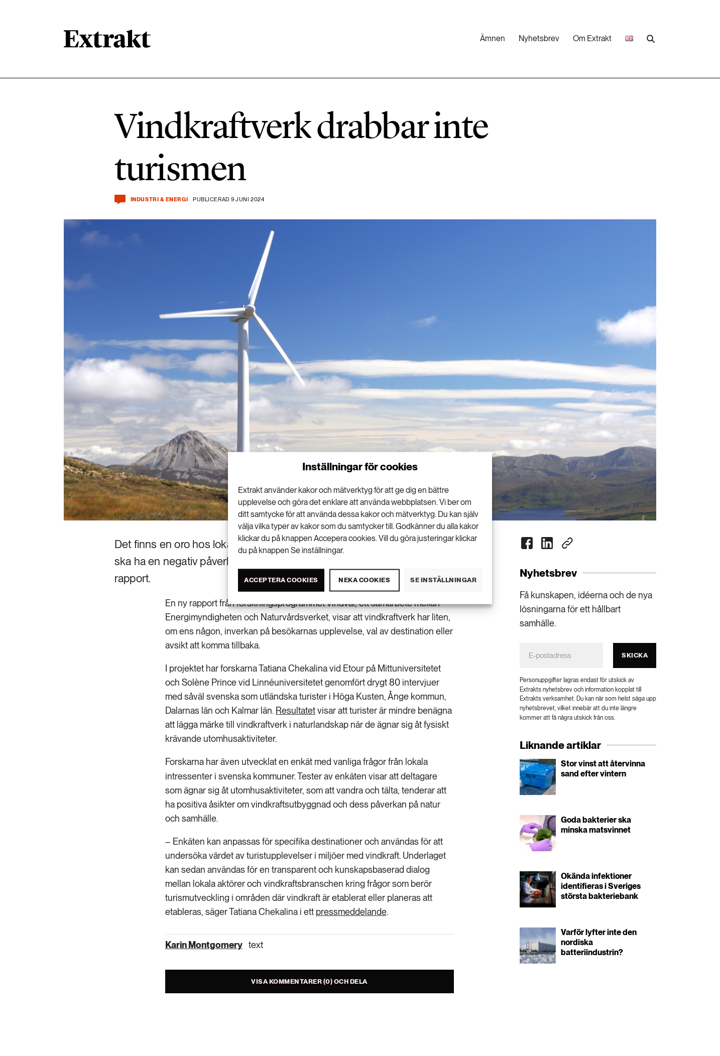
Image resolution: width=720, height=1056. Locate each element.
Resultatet (295, 710)
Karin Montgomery (204, 945)
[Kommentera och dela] (120, 199)
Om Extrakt (592, 38)
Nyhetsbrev (539, 38)
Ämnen (492, 38)
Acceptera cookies (281, 580)
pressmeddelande (351, 911)
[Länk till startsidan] (107, 42)
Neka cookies (364, 580)
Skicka (635, 655)
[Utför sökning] (651, 39)
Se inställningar (443, 580)
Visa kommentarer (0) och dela (309, 981)
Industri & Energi (159, 199)
